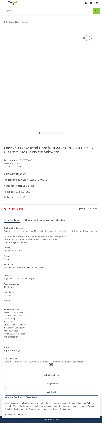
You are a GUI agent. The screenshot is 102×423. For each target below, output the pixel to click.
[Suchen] (47, 11)
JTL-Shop (56, 419)
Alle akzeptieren (51, 375)
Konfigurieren (51, 383)
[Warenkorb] (97, 3)
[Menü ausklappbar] (3, 2)
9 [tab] (62, 133)
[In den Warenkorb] (6, 31)
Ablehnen (51, 392)
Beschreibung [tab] (12, 220)
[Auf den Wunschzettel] (92, 38)
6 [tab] (54, 133)
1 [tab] (39, 133)
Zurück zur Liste (12, 22)
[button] (85, 3)
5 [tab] (51, 133)
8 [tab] (59, 133)
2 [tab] (42, 133)
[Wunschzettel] (91, 3)
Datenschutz (23, 414)
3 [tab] (45, 133)
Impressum (10, 414)
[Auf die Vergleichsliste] (85, 38)
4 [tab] (48, 133)
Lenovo (17, 163)
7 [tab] (57, 133)
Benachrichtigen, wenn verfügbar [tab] (45, 220)
